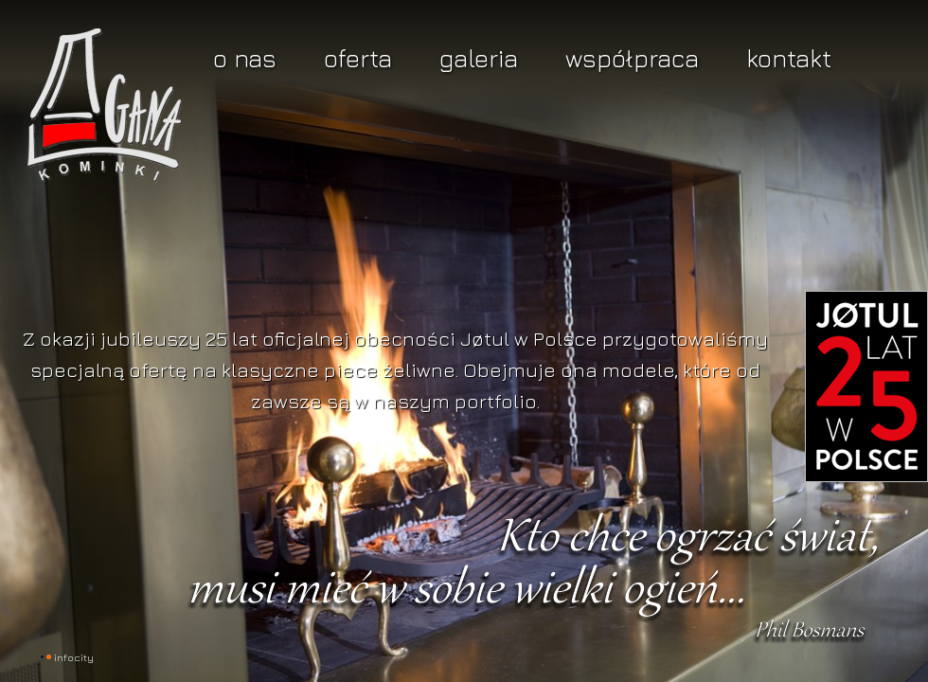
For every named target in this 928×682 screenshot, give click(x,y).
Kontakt (788, 58)
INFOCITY (74, 657)
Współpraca (632, 58)
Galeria (478, 58)
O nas (245, 58)
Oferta (358, 58)
